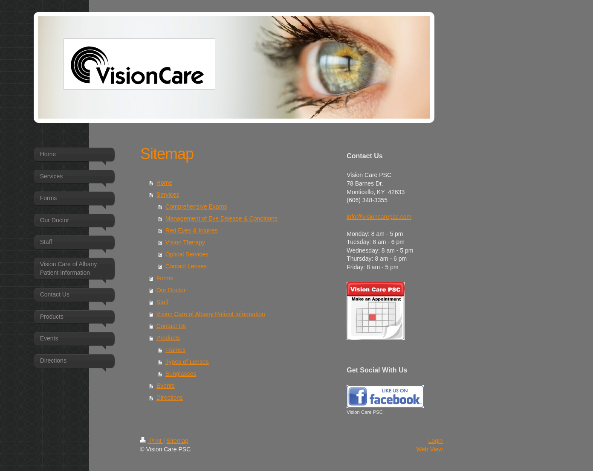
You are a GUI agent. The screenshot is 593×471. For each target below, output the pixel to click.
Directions (169, 397)
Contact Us (171, 326)
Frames (175, 349)
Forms (165, 278)
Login (435, 440)
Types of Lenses (187, 361)
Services (167, 194)
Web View (429, 449)
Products (168, 337)
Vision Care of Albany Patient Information (210, 314)
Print (151, 440)
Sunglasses (180, 373)
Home (164, 182)
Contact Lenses (186, 266)
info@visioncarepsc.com (379, 216)
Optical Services (186, 254)
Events (165, 385)
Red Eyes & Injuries (191, 230)
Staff (162, 302)
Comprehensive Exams (196, 206)
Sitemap (177, 440)
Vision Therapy (185, 242)
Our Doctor (170, 290)
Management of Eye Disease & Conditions (221, 218)
